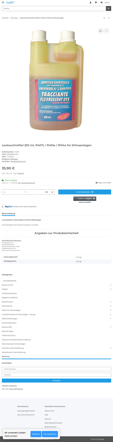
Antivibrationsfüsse (9, 293)
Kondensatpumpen (9, 323)
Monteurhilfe (7, 327)
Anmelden (56, 380)
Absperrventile (7, 285)
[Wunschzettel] (96, 2)
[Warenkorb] (105, 2)
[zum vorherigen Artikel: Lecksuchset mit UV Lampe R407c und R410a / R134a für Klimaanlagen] (104, 17)
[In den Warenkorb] (3, 24)
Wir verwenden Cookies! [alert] (15, 432)
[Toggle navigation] (3, 1)
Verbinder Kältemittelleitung (13, 348)
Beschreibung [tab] (8, 213)
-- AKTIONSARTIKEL (9, 281)
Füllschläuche (7, 306)
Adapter (5, 289)
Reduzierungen (8, 331)
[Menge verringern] (4, 192)
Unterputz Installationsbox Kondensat (16, 340)
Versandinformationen (25, 415)
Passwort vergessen (9, 385)
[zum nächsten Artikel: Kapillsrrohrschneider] (108, 17)
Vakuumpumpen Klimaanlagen (13, 344)
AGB (46, 415)
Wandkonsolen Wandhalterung (14, 352)
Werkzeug (14, 159)
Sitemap (48, 419)
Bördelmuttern (7, 302)
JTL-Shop (101, 439)
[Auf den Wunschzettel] (106, 30)
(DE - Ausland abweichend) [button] (26, 183)
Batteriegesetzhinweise (53, 423)
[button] (90, 2)
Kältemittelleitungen (9, 319)
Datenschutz (49, 411)
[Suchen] (54, 8)
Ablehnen (35, 434)
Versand (20, 173)
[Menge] (25, 192)
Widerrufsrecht (50, 427)
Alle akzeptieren (50, 434)
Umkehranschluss (9, 335)
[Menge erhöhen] (52, 192)
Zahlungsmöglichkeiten (26, 411)
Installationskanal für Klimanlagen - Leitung (18, 314)
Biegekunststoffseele (10, 297)
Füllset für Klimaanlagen (11, 310)
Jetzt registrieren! (16, 389)
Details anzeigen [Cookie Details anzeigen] (11, 436)
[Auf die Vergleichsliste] (100, 30)
